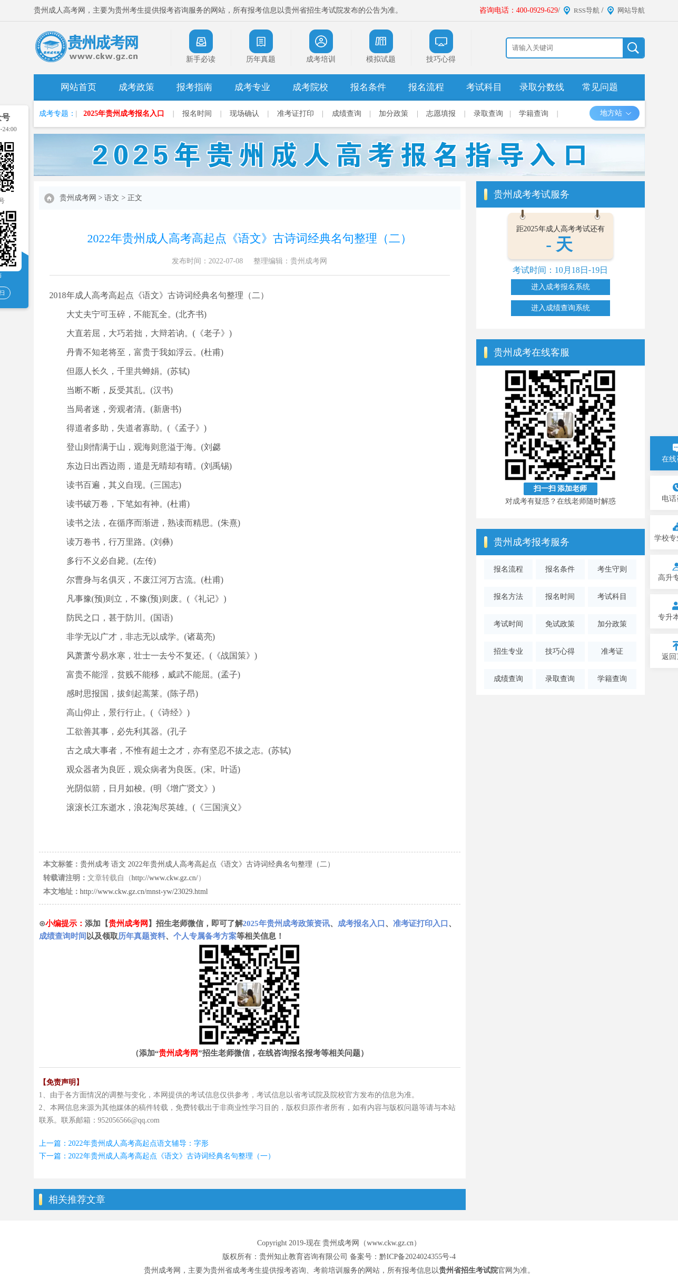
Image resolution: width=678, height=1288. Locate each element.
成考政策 (136, 87)
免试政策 (560, 624)
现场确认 (244, 113)
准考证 (612, 651)
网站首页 (78, 87)
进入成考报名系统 (560, 287)
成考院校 (310, 87)
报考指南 (194, 87)
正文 (134, 198)
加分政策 (393, 113)
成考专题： (57, 113)
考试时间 (508, 624)
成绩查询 (346, 113)
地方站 (616, 113)
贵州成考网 (78, 198)
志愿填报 (441, 113)
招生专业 (508, 651)
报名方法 (508, 597)
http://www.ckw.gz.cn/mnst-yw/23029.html (144, 892)
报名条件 (368, 87)
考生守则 (612, 569)
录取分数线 (541, 87)
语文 (111, 198)
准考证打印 (295, 113)
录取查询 (488, 113)
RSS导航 (587, 10)
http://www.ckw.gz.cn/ (165, 878)
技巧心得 (560, 651)
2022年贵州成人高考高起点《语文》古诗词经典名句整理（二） (231, 864)
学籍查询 (533, 113)
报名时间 (197, 113)
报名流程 (426, 87)
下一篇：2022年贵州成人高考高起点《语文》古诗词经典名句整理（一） (157, 1156)
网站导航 (631, 10)
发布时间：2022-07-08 (207, 261)
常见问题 (600, 87)
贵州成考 (95, 864)
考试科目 (484, 87)
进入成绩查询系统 (560, 308)
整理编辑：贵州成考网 (290, 261)
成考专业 (252, 87)
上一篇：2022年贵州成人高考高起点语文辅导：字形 (124, 1143)
